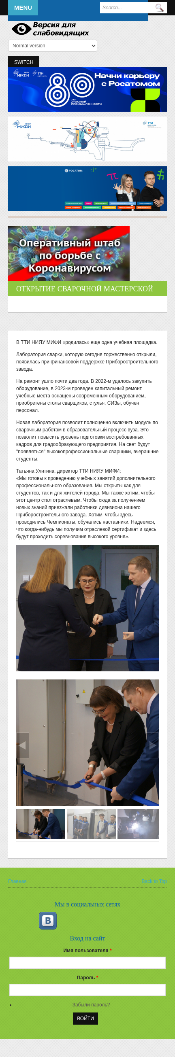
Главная (17, 881)
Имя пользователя (87, 950)
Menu (23, 7)
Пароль (87, 978)
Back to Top (154, 881)
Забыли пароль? (91, 1005)
